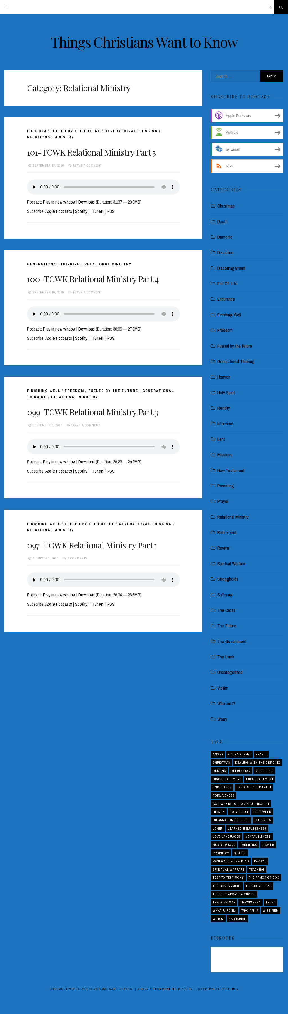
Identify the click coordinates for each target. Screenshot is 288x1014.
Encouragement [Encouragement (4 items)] (259, 779)
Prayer (222, 501)
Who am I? (226, 703)
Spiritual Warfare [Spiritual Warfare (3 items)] (228, 869)
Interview (225, 423)
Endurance (226, 299)
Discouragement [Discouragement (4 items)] (227, 779)
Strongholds (227, 579)
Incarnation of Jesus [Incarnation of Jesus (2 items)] (231, 820)
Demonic (224, 237)
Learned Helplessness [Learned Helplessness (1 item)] (247, 828)
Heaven (223, 377)
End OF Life (227, 284)
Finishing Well (43, 390)
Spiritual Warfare (231, 563)
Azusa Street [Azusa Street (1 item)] (239, 754)
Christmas (226, 206)
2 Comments (77, 558)
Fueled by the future (75, 131)
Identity (223, 408)
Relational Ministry (50, 137)
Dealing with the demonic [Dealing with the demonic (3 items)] (257, 762)
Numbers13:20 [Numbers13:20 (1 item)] (224, 845)
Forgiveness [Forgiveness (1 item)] (224, 795)
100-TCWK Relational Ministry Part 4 (93, 278)
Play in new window (59, 202)
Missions (224, 455)
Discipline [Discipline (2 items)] (264, 771)
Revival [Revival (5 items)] (260, 861)
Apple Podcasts (58, 211)
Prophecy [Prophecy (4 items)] (221, 853)
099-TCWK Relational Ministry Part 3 (92, 412)
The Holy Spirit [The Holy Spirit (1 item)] (259, 886)
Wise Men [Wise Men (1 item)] (270, 910)
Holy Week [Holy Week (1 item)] (262, 812)
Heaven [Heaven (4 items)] (219, 812)
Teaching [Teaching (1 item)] (257, 869)
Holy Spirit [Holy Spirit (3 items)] (239, 812)
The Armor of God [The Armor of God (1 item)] (264, 877)
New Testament (230, 470)
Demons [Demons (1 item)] (219, 771)
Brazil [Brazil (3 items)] (261, 754)
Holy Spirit (226, 392)
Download (86, 202)
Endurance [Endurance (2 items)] (222, 787)
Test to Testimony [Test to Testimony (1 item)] (228, 877)
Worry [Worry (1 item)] (218, 919)
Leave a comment (87, 165)
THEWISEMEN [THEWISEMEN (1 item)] (250, 902)
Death (222, 221)
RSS (110, 211)
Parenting (225, 486)
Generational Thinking (131, 131)
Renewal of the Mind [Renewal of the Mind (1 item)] (231, 861)
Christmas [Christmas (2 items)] (221, 762)
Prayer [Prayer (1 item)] (268, 845)
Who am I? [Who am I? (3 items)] (249, 910)
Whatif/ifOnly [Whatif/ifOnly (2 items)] (225, 910)
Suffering (225, 595)
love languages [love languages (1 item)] (226, 836)
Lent (221, 439)
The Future (226, 626)
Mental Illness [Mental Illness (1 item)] (258, 836)
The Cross (226, 610)
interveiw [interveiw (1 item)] (263, 820)
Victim (222, 688)
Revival (223, 548)
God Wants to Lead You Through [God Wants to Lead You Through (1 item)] (241, 804)
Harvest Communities (158, 989)
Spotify (81, 211)
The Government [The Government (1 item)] (227, 886)
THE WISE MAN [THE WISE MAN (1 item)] (224, 902)
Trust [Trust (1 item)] (270, 902)
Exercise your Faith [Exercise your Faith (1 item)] (254, 787)
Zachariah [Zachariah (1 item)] (237, 919)
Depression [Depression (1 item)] (241, 771)
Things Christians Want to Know (144, 42)
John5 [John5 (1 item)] (218, 828)
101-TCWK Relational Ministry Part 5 (91, 152)
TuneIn (98, 211)
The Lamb (225, 657)
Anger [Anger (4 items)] (218, 754)
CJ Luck (232, 989)
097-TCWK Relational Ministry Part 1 (92, 545)
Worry (222, 719)
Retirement (227, 532)
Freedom (36, 131)
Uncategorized (229, 672)
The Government (231, 641)
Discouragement (231, 268)
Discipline (225, 252)
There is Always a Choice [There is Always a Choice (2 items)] (234, 894)
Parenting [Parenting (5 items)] (249, 845)
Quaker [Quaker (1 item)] (240, 853)
